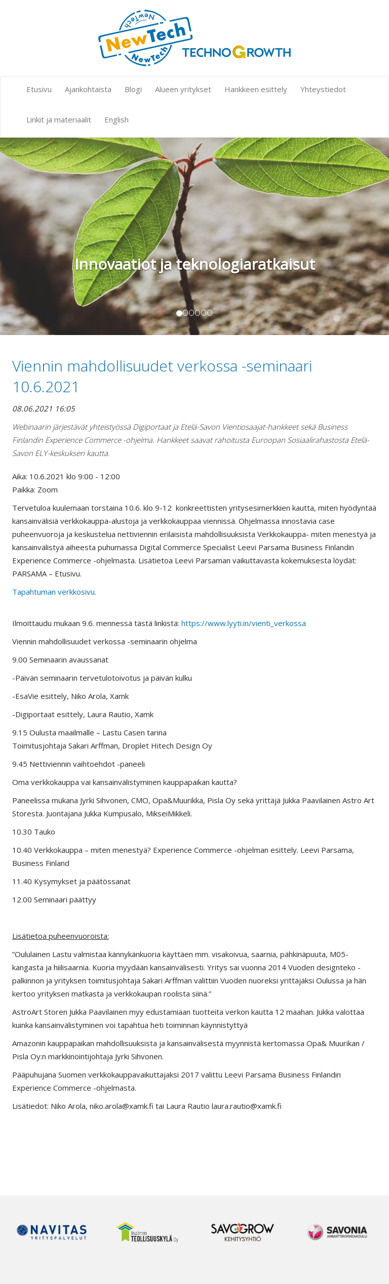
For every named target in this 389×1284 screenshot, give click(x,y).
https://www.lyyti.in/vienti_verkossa (243, 623)
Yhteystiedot (323, 89)
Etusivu (39, 89)
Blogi (133, 89)
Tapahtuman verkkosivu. (54, 592)
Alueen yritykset (183, 89)
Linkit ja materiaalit (58, 119)
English (116, 119)
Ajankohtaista (88, 89)
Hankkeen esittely (255, 89)
